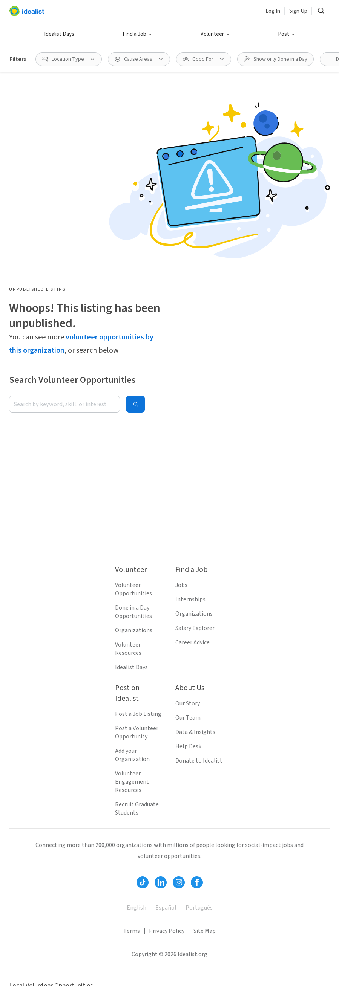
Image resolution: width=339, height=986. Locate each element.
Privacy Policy (166, 931)
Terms (131, 931)
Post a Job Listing (138, 714)
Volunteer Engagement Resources (132, 781)
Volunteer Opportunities (133, 589)
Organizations (133, 630)
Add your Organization (132, 755)
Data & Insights (195, 732)
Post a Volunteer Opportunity (136, 732)
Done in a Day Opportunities (133, 612)
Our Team (188, 718)
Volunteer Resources (128, 649)
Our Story (187, 703)
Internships (190, 599)
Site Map (204, 931)
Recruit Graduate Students (137, 808)
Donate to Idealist (198, 761)
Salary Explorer (195, 628)
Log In (272, 11)
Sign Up (298, 11)
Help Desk (188, 746)
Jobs (181, 585)
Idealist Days (59, 34)
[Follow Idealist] (143, 882)
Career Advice (192, 642)
